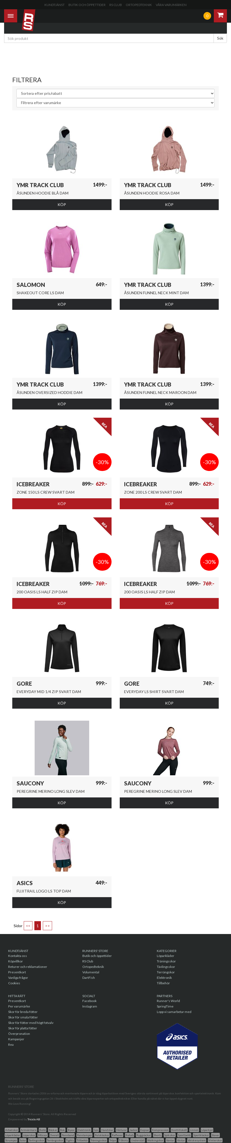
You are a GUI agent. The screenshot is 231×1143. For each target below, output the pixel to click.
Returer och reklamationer (27, 967)
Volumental (90, 972)
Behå (42, 1130)
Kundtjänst (54, 5)
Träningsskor (166, 961)
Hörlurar (121, 1130)
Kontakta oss (17, 956)
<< (28, 925)
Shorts (157, 1135)
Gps (96, 1130)
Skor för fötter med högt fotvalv (30, 1023)
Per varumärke (19, 1006)
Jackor (133, 1130)
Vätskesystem (197, 1140)
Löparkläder (165, 956)
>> (47, 925)
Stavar (215, 1135)
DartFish (88, 978)
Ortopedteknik (139, 5)
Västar (181, 1140)
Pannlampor (84, 1135)
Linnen (194, 1130)
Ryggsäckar (143, 1135)
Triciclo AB (34, 1119)
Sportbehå (184, 1135)
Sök (220, 38)
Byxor (71, 1130)
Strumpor (11, 1140)
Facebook (89, 1001)
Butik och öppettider (87, 5)
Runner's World (168, 1001)
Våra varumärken (171, 5)
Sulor (23, 1140)
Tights (70, 1140)
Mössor (42, 1135)
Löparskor (29, 1135)
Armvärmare (29, 1130)
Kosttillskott (179, 1130)
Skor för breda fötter (23, 1012)
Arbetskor (11, 1130)
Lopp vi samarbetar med (174, 1012)
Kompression (160, 1130)
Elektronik (164, 978)
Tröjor (112, 1140)
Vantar (170, 1140)
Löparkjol (207, 1130)
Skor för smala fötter (23, 1017)
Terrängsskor (55, 1140)
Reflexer (117, 1135)
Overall (54, 1135)
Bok (62, 1130)
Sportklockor (201, 1135)
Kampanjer (16, 1039)
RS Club (115, 5)
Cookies (14, 983)
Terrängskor (166, 972)
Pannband (68, 1135)
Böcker (53, 1130)
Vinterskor (215, 1140)
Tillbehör (163, 983)
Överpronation (19, 1034)
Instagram (89, 1006)
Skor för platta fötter (22, 1028)
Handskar (107, 1130)
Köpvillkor (15, 961)
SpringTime (165, 1006)
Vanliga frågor (18, 978)
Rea (11, 1044)
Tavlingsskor (36, 1140)
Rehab (129, 1135)
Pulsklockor (102, 1135)
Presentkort (17, 972)
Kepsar (144, 1130)
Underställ (138, 1140)
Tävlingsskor (166, 967)
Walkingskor (155, 1140)
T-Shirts (123, 1140)
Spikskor (169, 1135)
